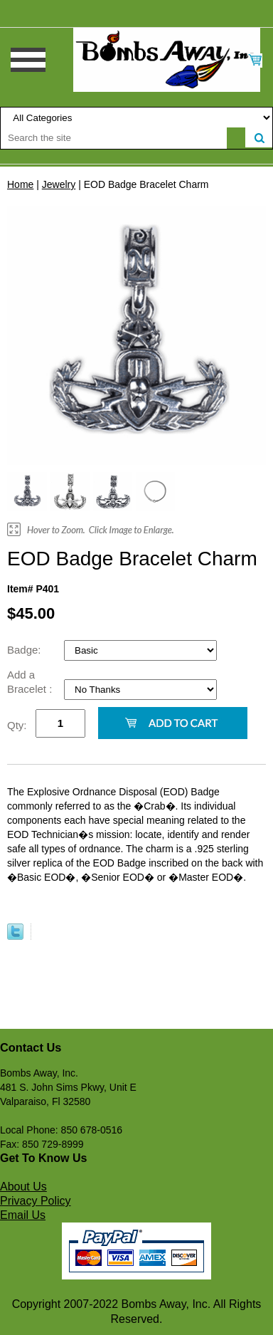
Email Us (23, 1215)
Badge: (25, 650)
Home (20, 184)
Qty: (17, 725)
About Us (23, 1186)
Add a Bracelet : (31, 682)
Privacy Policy (35, 1201)
